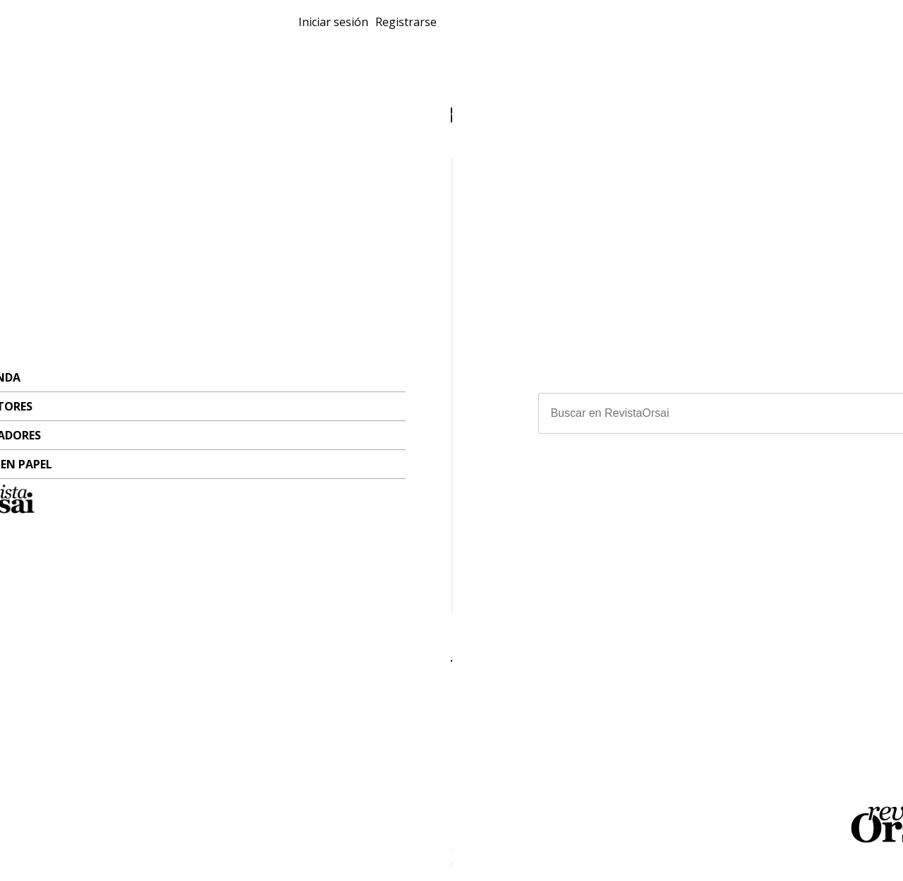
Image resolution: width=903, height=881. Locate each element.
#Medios (494, 582)
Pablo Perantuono (566, 551)
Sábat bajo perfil (540, 465)
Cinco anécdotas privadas (164, 465)
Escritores (283, 53)
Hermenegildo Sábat (582, 565)
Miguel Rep (137, 551)
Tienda (204, 53)
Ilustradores (383, 53)
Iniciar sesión (739, 31)
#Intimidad (85, 567)
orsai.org (621, 730)
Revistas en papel (236, 36)
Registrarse (820, 31)
